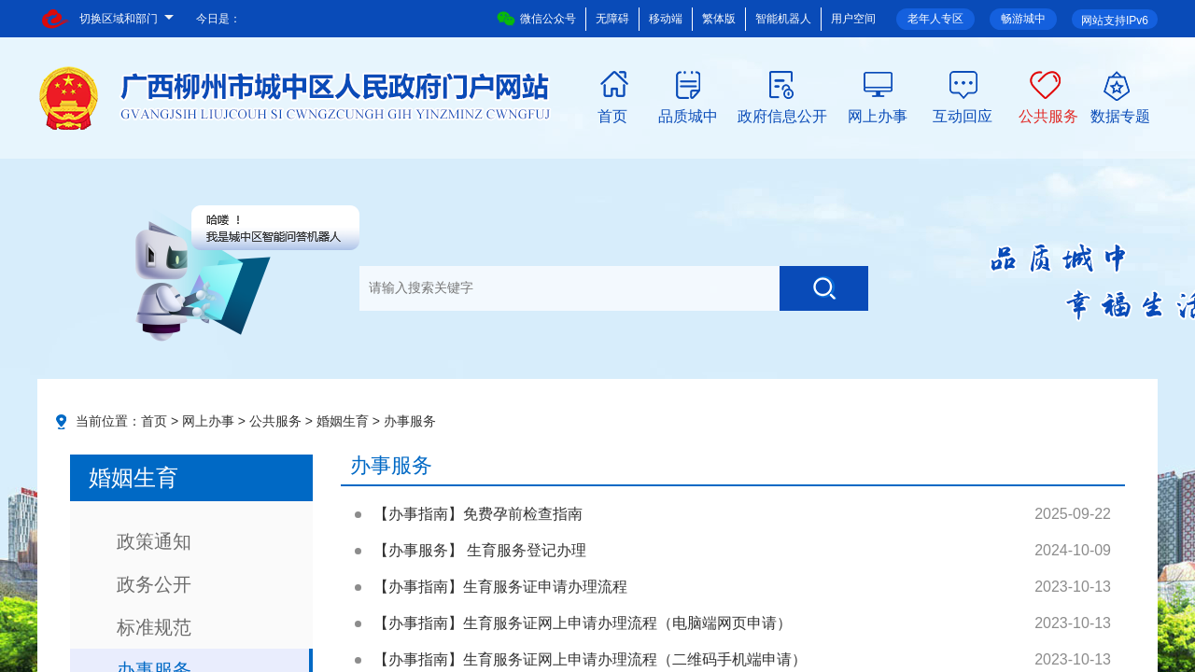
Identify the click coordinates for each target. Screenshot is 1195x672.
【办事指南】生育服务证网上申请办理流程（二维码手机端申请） (590, 659)
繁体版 (719, 18)
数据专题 (1120, 114)
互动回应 (962, 114)
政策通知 (154, 541)
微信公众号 (536, 18)
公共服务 (1048, 114)
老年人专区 (935, 18)
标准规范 (154, 627)
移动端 (665, 18)
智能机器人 (783, 18)
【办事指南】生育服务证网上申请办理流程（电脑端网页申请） (582, 623)
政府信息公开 (782, 114)
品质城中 (688, 114)
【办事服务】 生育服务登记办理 (479, 550)
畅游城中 (1023, 18)
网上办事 (877, 114)
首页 (612, 114)
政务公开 (154, 584)
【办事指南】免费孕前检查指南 (478, 514)
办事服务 (410, 420)
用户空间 (853, 18)
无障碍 (612, 18)
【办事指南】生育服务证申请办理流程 (500, 587)
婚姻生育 (342, 420)
